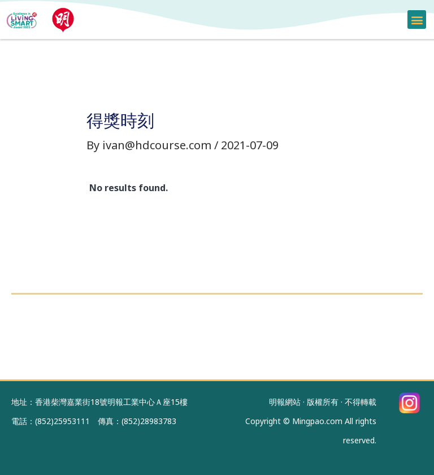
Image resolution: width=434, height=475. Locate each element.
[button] (416, 19)
